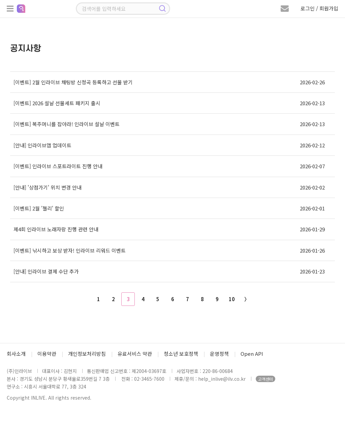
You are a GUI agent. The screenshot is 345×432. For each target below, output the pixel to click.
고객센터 (265, 379)
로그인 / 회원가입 (319, 8)
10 (232, 299)
